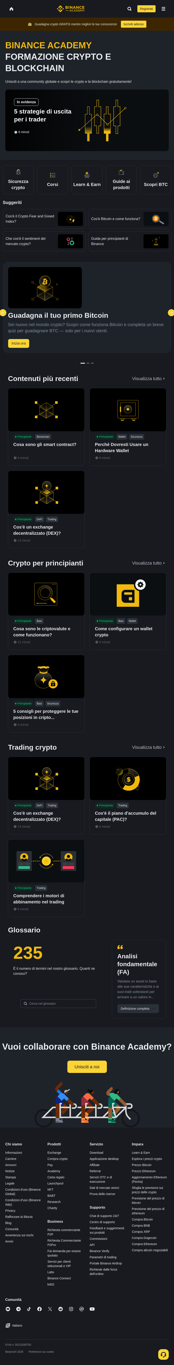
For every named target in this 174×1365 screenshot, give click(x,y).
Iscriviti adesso (134, 24)
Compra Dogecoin (144, 1238)
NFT (50, 1189)
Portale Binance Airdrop (106, 1263)
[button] (163, 8)
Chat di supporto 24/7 (104, 1216)
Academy (53, 1171)
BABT (51, 1195)
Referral (95, 1171)
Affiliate (95, 1165)
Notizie (10, 1171)
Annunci (10, 1165)
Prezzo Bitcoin (141, 1165)
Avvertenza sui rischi (19, 1235)
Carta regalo (55, 1177)
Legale (9, 1183)
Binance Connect (59, 1278)
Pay (50, 1165)
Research (54, 1202)
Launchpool (55, 1183)
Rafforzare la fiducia (18, 1217)
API (92, 1245)
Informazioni (13, 1152)
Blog (8, 1223)
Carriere (10, 1159)
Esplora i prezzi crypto (147, 1159)
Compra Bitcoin (142, 1219)
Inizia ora (19, 343)
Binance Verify (99, 1251)
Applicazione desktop (104, 1159)
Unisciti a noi (87, 1066)
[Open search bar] (128, 9)
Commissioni (98, 1238)
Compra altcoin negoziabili (150, 1250)
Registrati (146, 9)
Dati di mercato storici (104, 1188)
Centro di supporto (102, 1222)
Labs (50, 1272)
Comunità (11, 1229)
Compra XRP (141, 1231)
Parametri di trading (103, 1257)
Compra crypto (57, 1159)
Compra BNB (141, 1225)
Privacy (10, 1210)
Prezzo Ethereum (144, 1171)
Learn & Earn (141, 1152)
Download (96, 1152)
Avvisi (9, 1241)
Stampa (10, 1177)
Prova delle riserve (102, 1194)
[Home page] (71, 8)
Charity (52, 1208)
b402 (50, 1284)
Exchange (54, 1152)
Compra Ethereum (144, 1244)
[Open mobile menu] (163, 9)
